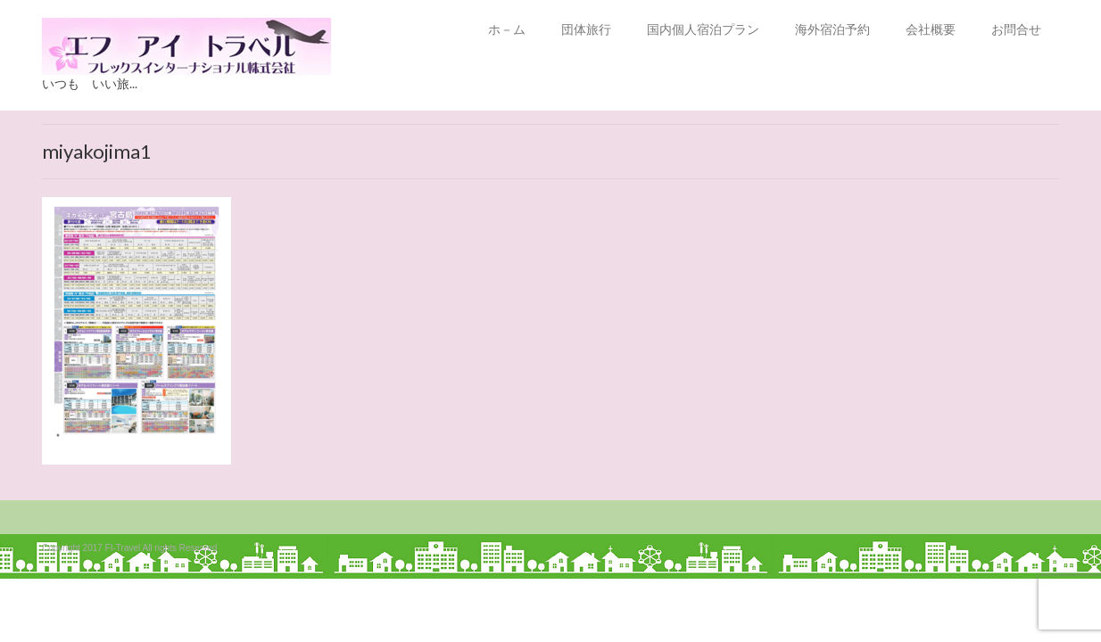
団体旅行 (586, 29)
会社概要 (931, 29)
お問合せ (1016, 29)
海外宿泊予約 (832, 29)
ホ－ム (507, 29)
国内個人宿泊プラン (703, 29)
